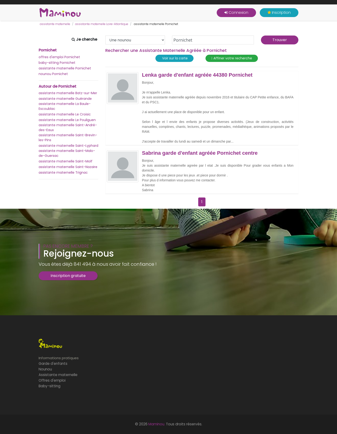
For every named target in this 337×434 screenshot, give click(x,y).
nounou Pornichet (53, 74)
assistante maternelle (55, 24)
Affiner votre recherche (231, 58)
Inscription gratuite (68, 275)
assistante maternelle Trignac (63, 172)
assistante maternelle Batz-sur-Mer (68, 93)
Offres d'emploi (52, 380)
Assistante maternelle (58, 374)
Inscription (279, 12)
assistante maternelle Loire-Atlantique (101, 24)
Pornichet (48, 50)
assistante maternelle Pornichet (65, 68)
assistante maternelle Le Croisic (65, 114)
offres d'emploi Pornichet (59, 57)
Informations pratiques (59, 357)
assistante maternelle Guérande (65, 98)
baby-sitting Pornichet (57, 62)
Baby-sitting (49, 386)
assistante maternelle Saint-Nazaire (68, 167)
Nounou (45, 369)
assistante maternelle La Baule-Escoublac (65, 106)
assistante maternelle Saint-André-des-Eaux (68, 127)
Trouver (279, 40)
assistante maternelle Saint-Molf (65, 161)
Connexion (236, 12)
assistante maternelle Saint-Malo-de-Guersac (67, 153)
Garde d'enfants (53, 363)
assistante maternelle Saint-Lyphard (68, 145)
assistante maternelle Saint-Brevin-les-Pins (68, 137)
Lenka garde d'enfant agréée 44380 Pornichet (197, 75)
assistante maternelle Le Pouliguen (67, 120)
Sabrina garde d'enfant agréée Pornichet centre (200, 153)
